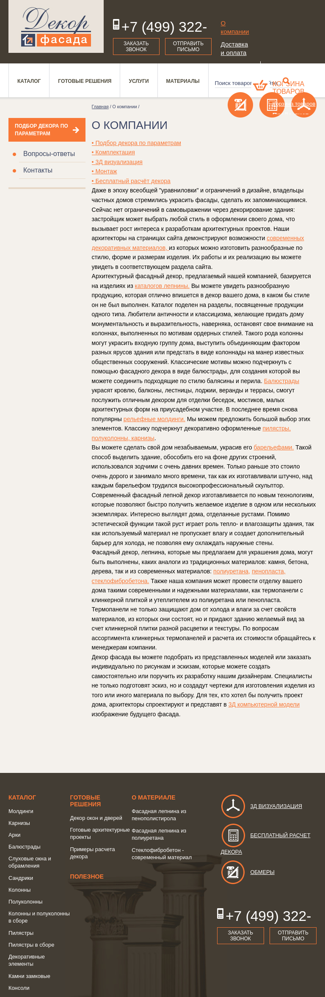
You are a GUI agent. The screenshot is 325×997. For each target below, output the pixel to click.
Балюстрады (281, 381)
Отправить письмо (188, 46)
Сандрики (20, 878)
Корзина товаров (289, 87)
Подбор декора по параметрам (41, 130)
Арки (14, 835)
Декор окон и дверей (96, 818)
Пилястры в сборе (31, 945)
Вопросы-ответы (49, 153)
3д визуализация (261, 806)
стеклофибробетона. (120, 581)
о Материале (153, 797)
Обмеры (247, 872)
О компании (235, 27)
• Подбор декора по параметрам (136, 143)
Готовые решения (85, 801)
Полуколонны (25, 901)
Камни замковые (29, 976)
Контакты (37, 170)
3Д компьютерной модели (264, 704)
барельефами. (273, 447)
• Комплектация (113, 152)
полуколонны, (112, 438)
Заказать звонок (136, 46)
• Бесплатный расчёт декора (131, 181)
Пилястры (20, 933)
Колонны (19, 890)
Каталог (22, 797)
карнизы (143, 438)
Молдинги (20, 811)
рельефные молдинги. (154, 419)
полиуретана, (231, 571)
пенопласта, (269, 571)
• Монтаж (104, 171)
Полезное (87, 876)
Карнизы (19, 823)
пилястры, (276, 428)
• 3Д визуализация (117, 162)
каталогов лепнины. (162, 285)
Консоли (19, 988)
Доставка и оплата (234, 48)
